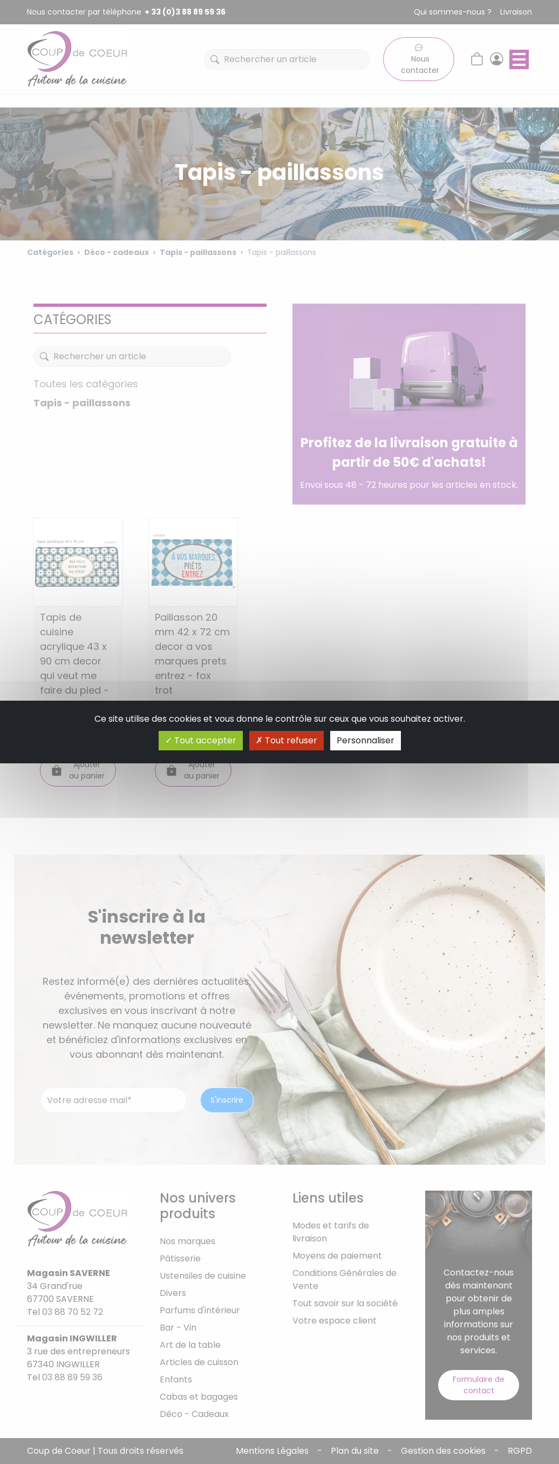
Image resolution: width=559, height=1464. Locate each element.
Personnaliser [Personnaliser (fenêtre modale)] (365, 740)
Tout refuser (286, 740)
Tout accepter (200, 740)
